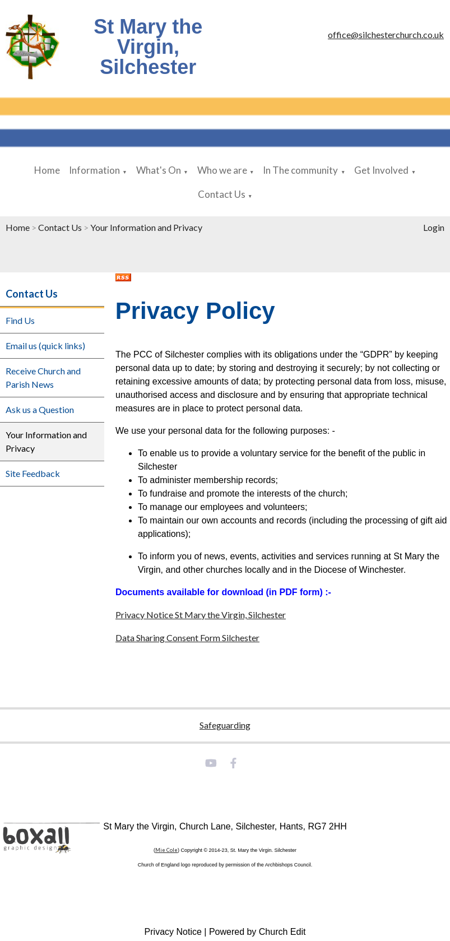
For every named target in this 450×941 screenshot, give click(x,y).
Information (94, 170)
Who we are (222, 170)
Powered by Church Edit (257, 932)
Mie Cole (166, 850)
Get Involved (381, 170)
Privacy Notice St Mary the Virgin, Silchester (200, 614)
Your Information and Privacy (146, 227)
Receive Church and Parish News (43, 377)
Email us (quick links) (45, 345)
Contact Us (221, 194)
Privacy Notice (173, 932)
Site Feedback (33, 473)
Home (47, 170)
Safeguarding (225, 725)
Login (433, 227)
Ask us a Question (40, 409)
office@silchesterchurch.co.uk (386, 34)
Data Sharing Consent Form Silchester (187, 637)
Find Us (20, 320)
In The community (300, 170)
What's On (158, 170)
